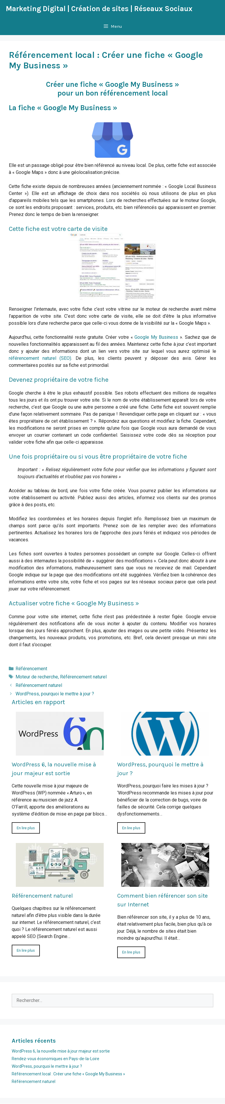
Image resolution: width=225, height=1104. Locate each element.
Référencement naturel (83, 677)
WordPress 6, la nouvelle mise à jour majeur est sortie (61, 1051)
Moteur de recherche (37, 677)
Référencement (31, 668)
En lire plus (26, 828)
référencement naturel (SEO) (40, 358)
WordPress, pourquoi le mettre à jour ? (55, 694)
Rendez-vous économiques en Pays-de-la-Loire (55, 1058)
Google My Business (156, 337)
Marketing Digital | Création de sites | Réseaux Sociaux (99, 8)
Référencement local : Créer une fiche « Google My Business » (68, 1074)
